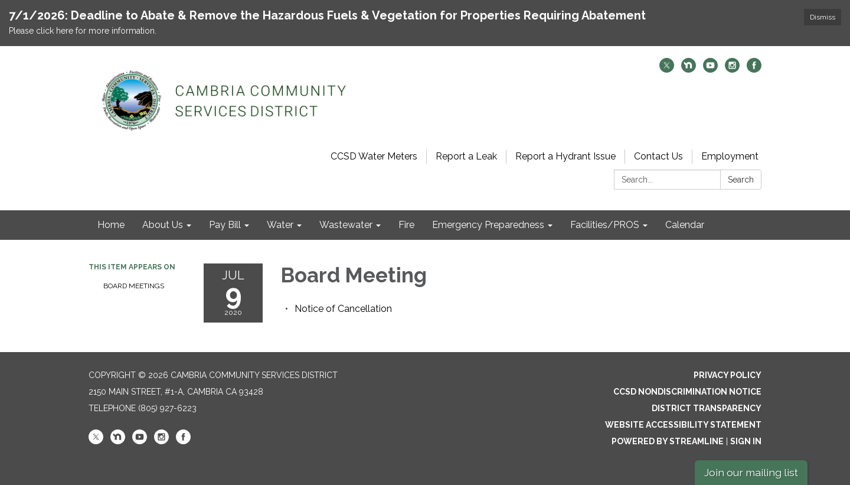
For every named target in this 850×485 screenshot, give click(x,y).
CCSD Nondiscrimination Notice (687, 391)
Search (741, 179)
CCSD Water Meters (374, 156)
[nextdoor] (688, 69)
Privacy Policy (727, 375)
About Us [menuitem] (162, 224)
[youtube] (710, 69)
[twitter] (666, 69)
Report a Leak (466, 156)
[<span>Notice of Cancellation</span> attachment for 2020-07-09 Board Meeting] (343, 308)
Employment (730, 156)
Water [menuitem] (280, 224)
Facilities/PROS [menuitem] (604, 224)
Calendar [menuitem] (684, 224)
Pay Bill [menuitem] (225, 224)
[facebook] (754, 69)
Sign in (745, 441)
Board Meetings (133, 286)
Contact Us (658, 156)
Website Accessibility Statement (683, 424)
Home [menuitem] (111, 224)
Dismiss (822, 17)
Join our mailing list (751, 472)
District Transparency (706, 408)
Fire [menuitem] (406, 224)
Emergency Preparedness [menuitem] (488, 224)
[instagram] (732, 69)
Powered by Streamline (668, 441)
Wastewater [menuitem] (345, 224)
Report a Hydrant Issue (565, 156)
